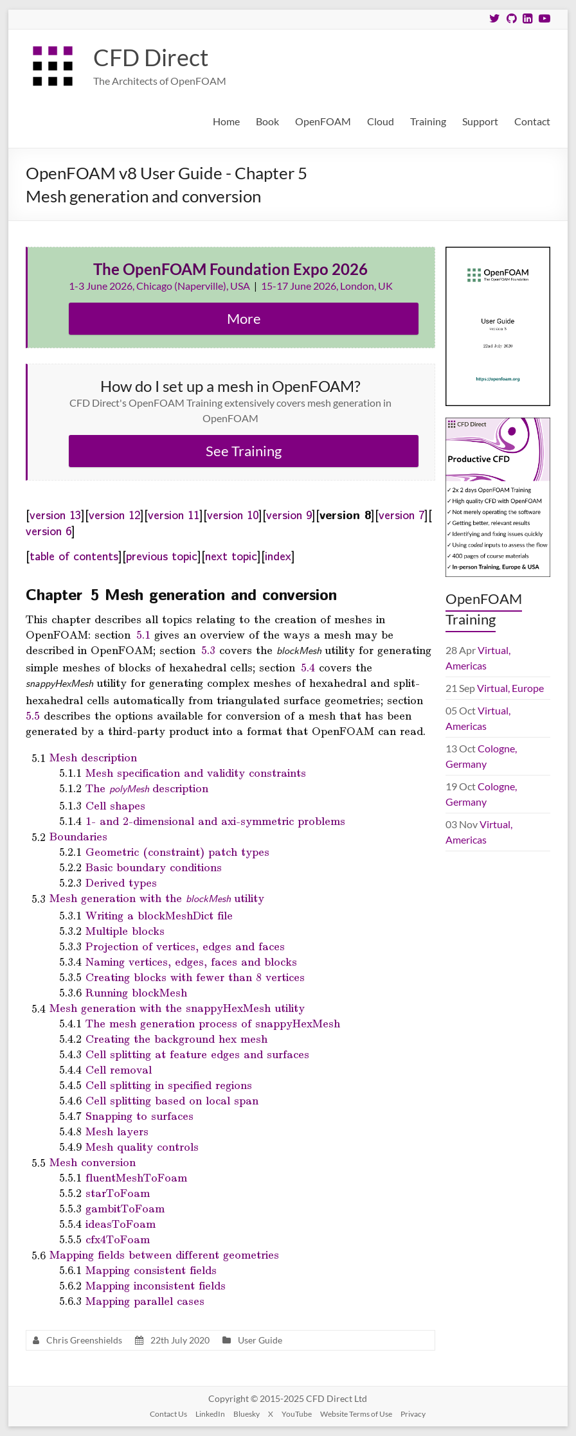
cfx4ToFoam (118, 1238)
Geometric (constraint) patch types (177, 851)
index (278, 555)
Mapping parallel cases (145, 1300)
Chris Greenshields (84, 1339)
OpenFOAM (323, 121)
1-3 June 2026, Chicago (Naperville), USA (160, 285)
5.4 (308, 667)
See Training (244, 450)
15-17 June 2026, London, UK (327, 285)
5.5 (33, 715)
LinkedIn (210, 1414)
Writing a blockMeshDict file (159, 915)
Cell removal (119, 1069)
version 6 (48, 530)
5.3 (208, 649)
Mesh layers (117, 1131)
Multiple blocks (125, 930)
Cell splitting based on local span (172, 1100)
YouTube (297, 1414)
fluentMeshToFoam (136, 1177)
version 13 (55, 514)
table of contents (74, 555)
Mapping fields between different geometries (164, 1254)
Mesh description (93, 757)
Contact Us (168, 1414)
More (244, 318)
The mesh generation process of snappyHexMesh (213, 1023)
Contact (532, 121)
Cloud (380, 121)
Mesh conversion (93, 1161)
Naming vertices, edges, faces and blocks (191, 961)
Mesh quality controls (142, 1146)
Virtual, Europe (510, 688)
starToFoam (118, 1192)
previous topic (161, 555)
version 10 (232, 514)
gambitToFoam (125, 1208)
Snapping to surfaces (140, 1115)
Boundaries (78, 836)
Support (480, 121)
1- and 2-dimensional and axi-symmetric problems (215, 820)
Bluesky (246, 1414)
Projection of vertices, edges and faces (185, 945)
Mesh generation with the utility (157, 898)
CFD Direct (150, 57)
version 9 (289, 514)
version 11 (173, 514)
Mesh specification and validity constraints (196, 772)
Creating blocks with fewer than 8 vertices (195, 976)
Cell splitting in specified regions (169, 1084)
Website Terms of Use (356, 1414)
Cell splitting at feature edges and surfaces (197, 1053)
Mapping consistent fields (151, 1269)
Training (428, 121)
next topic (231, 555)
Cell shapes (115, 805)
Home (226, 121)
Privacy (413, 1414)
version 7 (401, 514)
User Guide (260, 1339)
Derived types (121, 882)
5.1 (143, 634)
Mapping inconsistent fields (156, 1285)
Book (267, 121)
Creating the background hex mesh (176, 1038)
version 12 (114, 514)
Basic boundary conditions (154, 866)
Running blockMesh (136, 992)
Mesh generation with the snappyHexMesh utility (177, 1007)
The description (147, 788)
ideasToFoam (121, 1223)
